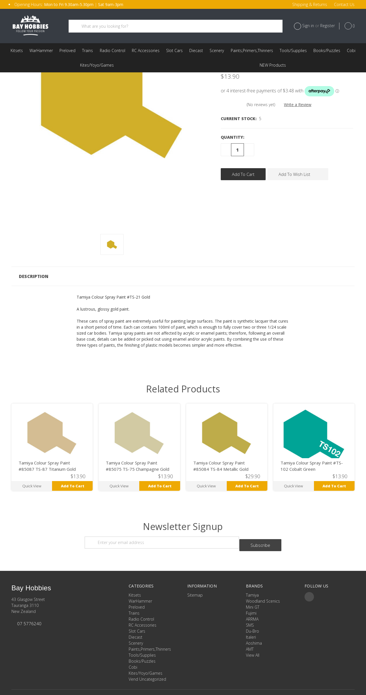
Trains (87, 50)
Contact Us (344, 4)
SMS (250, 606)
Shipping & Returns (309, 4)
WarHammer (41, 50)
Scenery (217, 50)
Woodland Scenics (263, 582)
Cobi (351, 50)
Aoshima (254, 625)
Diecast (196, 50)
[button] (183, 261)
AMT (250, 631)
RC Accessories (146, 50)
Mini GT (252, 588)
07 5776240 (29, 605)
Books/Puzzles (326, 50)
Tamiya (252, 576)
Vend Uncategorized (273, 65)
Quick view (31, 470)
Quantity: (232, 121)
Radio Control (112, 50)
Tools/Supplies (293, 50)
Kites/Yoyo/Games (97, 65)
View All (252, 637)
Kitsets (17, 50)
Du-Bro (252, 612)
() (350, 26)
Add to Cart (72, 470)
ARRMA (252, 600)
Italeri (251, 618)
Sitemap (195, 576)
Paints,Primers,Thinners (252, 50)
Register (327, 25)
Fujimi (251, 594)
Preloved (67, 50)
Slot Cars (174, 50)
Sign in (308, 25)
